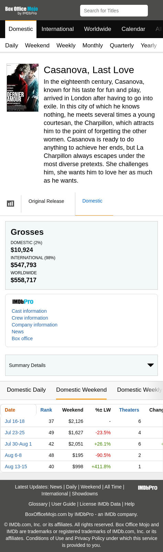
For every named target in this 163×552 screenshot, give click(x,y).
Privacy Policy (90, 538)
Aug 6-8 (13, 455)
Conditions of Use (45, 538)
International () (33, 257)
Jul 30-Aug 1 (18, 444)
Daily (11, 45)
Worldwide (97, 29)
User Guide (64, 504)
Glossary (38, 504)
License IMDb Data (100, 504)
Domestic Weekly (139, 390)
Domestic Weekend (81, 390)
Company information (34, 324)
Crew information (30, 318)
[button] (154, 9)
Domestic (21, 29)
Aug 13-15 (16, 466)
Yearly (149, 45)
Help (129, 504)
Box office (22, 338)
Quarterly (122, 45)
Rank (46, 410)
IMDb (110, 514)
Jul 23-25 (15, 432)
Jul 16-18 (15, 421)
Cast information (29, 311)
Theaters (129, 410)
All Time (113, 487)
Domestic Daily (26, 390)
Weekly (65, 45)
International (58, 29)
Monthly (93, 45)
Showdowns (85, 493)
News (18, 331)
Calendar (133, 29)
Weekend (37, 45)
